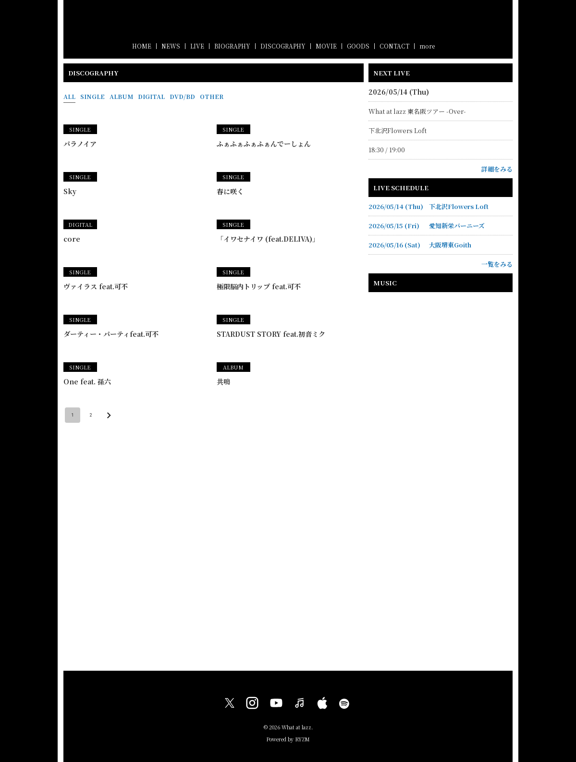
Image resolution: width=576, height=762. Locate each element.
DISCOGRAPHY (283, 46)
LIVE (197, 46)
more (427, 46)
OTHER (211, 96)
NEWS (170, 46)
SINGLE (92, 96)
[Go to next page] (109, 415)
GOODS (358, 46)
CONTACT (394, 46)
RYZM (302, 739)
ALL (69, 96)
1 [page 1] (72, 415)
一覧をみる (497, 264)
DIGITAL (151, 96)
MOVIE (326, 46)
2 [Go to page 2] (90, 415)
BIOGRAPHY (232, 46)
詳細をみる (497, 168)
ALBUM (121, 96)
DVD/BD (182, 96)
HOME (141, 46)
